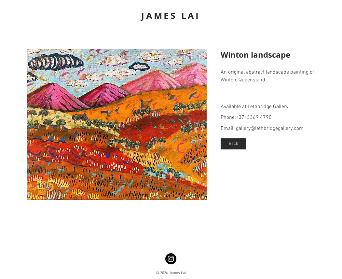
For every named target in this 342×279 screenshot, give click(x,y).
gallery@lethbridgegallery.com (270, 128)
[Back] (233, 143)
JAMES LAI (170, 15)
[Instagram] (170, 258)
